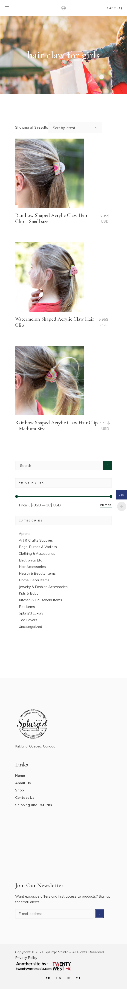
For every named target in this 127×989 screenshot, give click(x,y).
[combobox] (75, 127)
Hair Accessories (32, 566)
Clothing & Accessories (37, 553)
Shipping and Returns (33, 805)
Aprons (24, 533)
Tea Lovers (28, 620)
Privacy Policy (26, 957)
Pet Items (27, 607)
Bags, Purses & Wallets (38, 547)
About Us (23, 783)
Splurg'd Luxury (31, 613)
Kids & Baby (28, 593)
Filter (106, 505)
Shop (19, 790)
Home (20, 775)
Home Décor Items (34, 580)
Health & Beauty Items (37, 573)
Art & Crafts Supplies (36, 540)
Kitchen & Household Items (40, 600)
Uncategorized (30, 626)
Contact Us (24, 797)
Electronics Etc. (31, 560)
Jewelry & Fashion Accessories (43, 587)
